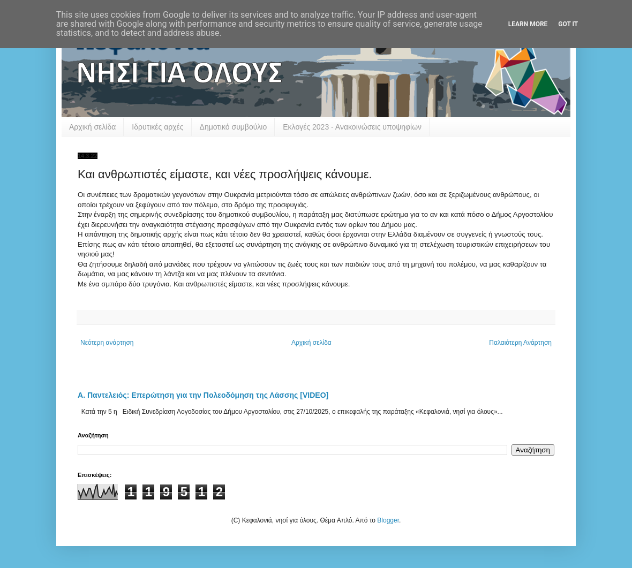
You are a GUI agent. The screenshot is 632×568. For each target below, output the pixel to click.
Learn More (528, 24)
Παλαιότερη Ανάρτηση (520, 342)
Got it (568, 24)
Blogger (388, 520)
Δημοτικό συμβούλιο (233, 127)
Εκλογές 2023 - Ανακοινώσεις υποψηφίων (352, 127)
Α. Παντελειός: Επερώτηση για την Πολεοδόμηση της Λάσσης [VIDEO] (203, 395)
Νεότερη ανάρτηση (106, 342)
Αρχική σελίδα (92, 127)
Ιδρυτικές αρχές (157, 127)
